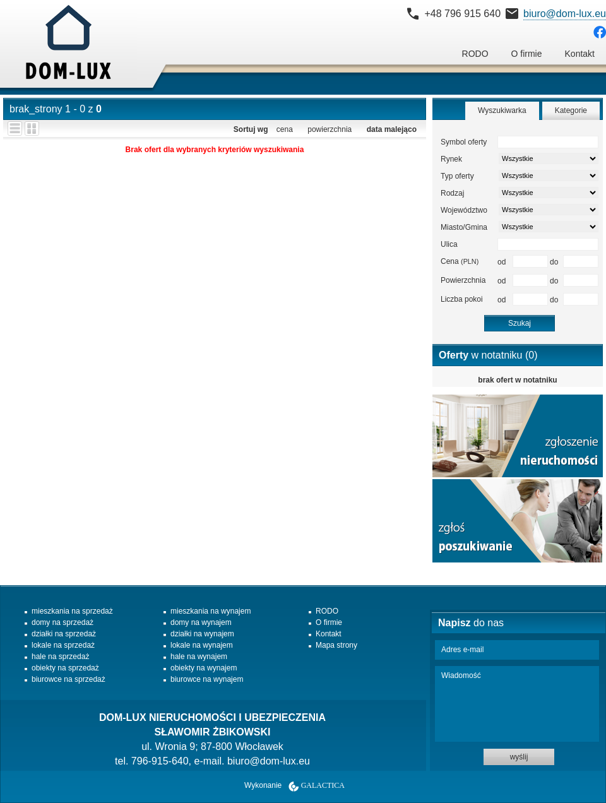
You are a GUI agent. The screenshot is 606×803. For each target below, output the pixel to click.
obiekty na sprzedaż (65, 667)
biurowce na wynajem (206, 679)
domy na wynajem (201, 622)
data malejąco (392, 129)
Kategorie (571, 110)
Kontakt (580, 54)
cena (284, 129)
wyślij (519, 756)
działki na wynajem (202, 633)
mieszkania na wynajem (210, 611)
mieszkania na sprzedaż (72, 611)
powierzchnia (329, 129)
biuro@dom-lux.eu (564, 13)
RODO (475, 54)
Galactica (323, 785)
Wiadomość (517, 704)
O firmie (526, 54)
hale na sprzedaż (60, 656)
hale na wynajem (198, 656)
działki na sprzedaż (64, 633)
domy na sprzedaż (62, 622)
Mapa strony (336, 645)
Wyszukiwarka (502, 110)
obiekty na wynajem (203, 667)
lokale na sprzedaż (63, 645)
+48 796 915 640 (462, 13)
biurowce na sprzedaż (68, 679)
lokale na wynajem (201, 645)
